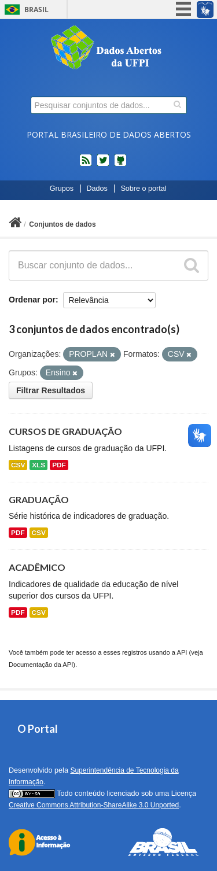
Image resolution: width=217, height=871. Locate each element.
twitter (103, 164)
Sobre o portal (143, 188)
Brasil (36, 9)
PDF (59, 465)
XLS (38, 465)
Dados (97, 188)
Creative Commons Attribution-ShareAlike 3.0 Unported (94, 805)
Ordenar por (32, 299)
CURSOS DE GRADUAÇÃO (65, 431)
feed (85, 164)
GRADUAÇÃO (39, 499)
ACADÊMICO (37, 567)
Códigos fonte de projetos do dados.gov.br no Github (120, 164)
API (181, 652)
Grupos (61, 188)
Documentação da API (41, 664)
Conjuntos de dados (62, 224)
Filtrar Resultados (50, 390)
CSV (18, 465)
